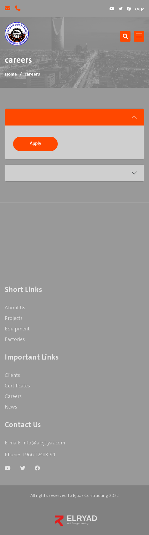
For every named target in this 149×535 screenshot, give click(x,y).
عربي (139, 9)
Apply (35, 144)
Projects (14, 318)
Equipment (17, 329)
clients (12, 375)
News (11, 407)
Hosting (84, 523)
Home (11, 74)
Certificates (17, 386)
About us (15, 308)
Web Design (73, 523)
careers (13, 397)
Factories (15, 340)
